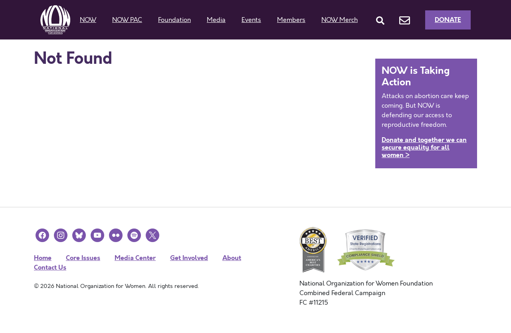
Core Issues (83, 257)
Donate (448, 19)
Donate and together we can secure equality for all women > (424, 147)
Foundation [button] (174, 20)
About (231, 257)
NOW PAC (127, 20)
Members (291, 20)
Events (251, 20)
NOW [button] (88, 20)
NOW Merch (339, 20)
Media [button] (216, 20)
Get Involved (189, 257)
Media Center (135, 257)
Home (42, 257)
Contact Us (50, 267)
